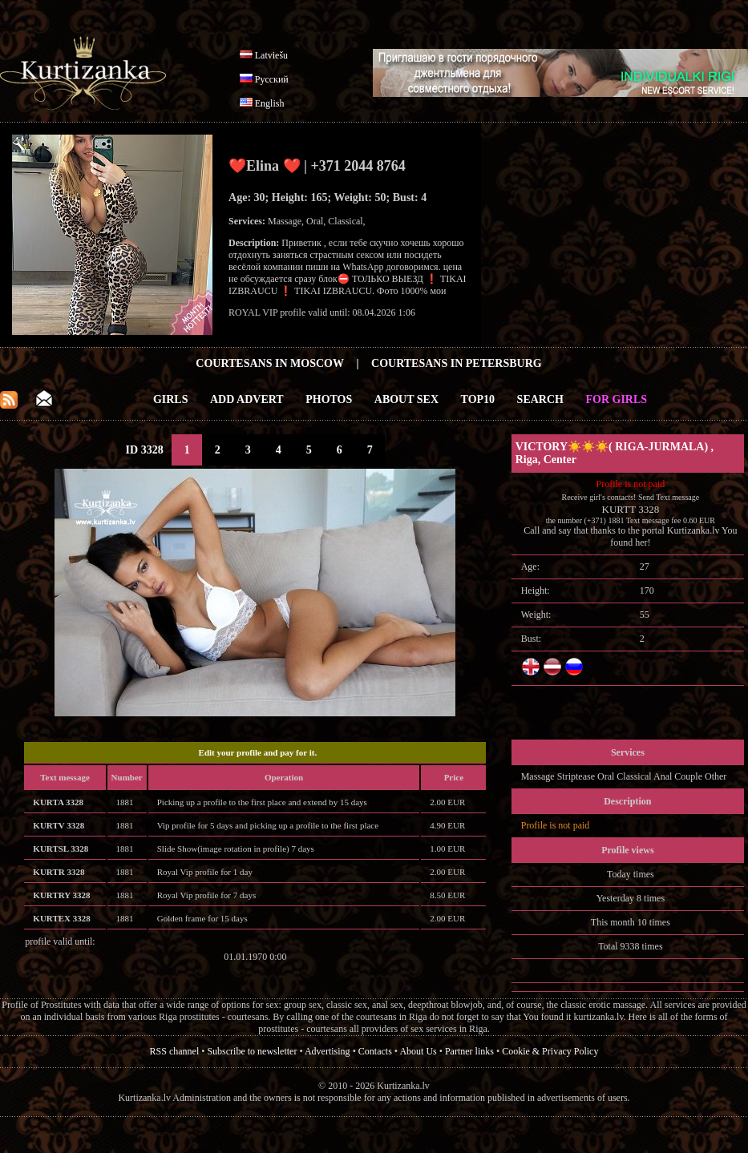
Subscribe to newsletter (252, 1051)
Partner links (469, 1051)
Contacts (375, 1051)
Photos (328, 399)
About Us (417, 1051)
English (270, 103)
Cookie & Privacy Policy (550, 1051)
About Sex (406, 399)
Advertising (327, 1051)
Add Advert (247, 399)
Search (540, 399)
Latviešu (271, 55)
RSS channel (175, 1051)
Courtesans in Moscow (270, 363)
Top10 (478, 399)
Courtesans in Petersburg (456, 363)
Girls (170, 399)
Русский (272, 79)
